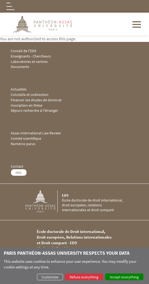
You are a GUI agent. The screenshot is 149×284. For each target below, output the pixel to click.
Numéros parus (23, 144)
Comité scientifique (26, 138)
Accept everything (124, 277)
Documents (20, 66)
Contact (17, 166)
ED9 (65, 195)
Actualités (19, 89)
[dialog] (74, 265)
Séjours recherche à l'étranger (34, 110)
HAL (19, 172)
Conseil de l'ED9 (23, 51)
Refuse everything (84, 277)
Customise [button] (50, 277)
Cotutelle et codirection (30, 94)
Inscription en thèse (26, 105)
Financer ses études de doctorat (36, 100)
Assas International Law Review (36, 133)
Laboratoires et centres (29, 61)
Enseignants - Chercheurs (31, 56)
